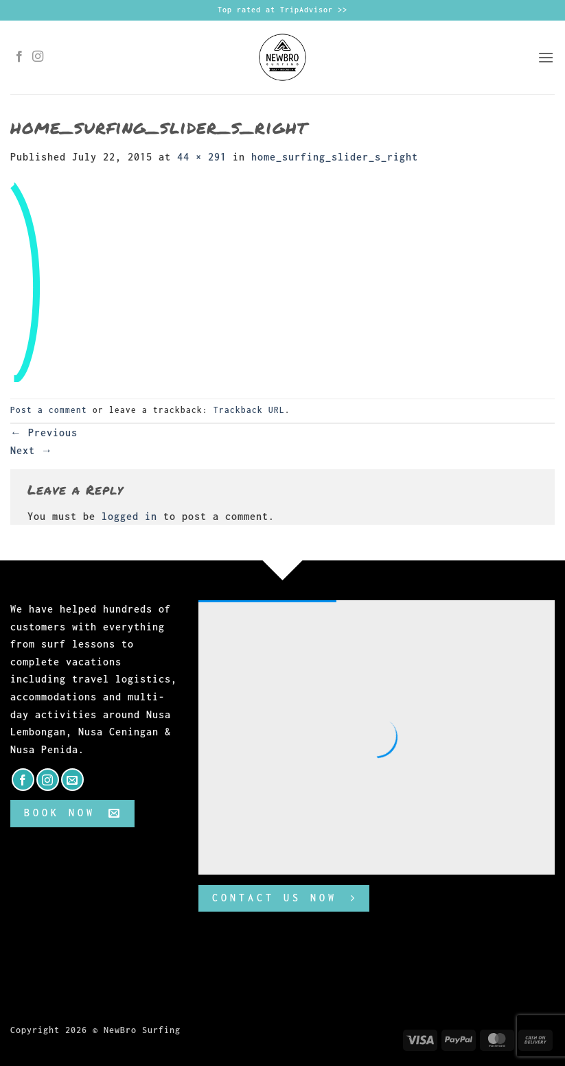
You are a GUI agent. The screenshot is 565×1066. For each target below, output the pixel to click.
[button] (546, 57)
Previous (44, 432)
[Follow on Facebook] (19, 57)
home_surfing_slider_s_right (334, 157)
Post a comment (48, 409)
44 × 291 (202, 157)
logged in (129, 516)
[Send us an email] (72, 779)
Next (31, 450)
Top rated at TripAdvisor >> (282, 9)
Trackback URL (249, 409)
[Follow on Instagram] (38, 57)
